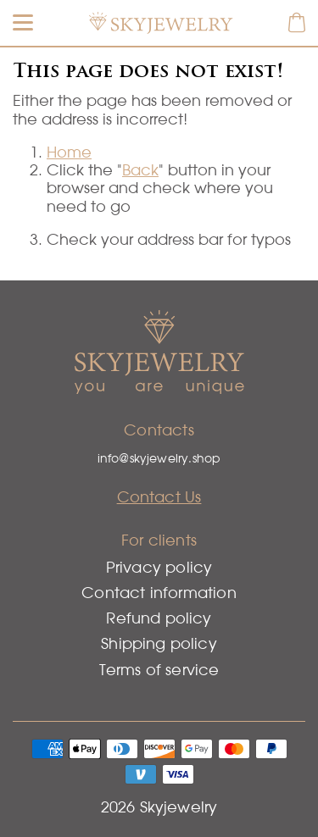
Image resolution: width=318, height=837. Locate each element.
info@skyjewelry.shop (159, 458)
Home (69, 152)
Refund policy (158, 618)
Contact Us (159, 497)
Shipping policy (159, 643)
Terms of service (159, 670)
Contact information (158, 592)
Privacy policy (159, 567)
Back (140, 170)
